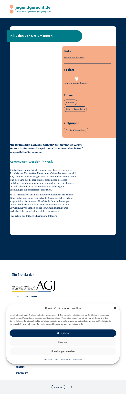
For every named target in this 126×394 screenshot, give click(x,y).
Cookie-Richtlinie (50, 359)
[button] (114, 308)
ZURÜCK (58, 387)
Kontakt (19, 367)
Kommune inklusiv (74, 58)
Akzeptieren (62, 333)
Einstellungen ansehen (63, 351)
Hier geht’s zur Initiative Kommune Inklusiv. (33, 215)
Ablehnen (63, 342)
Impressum (78, 359)
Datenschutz (65, 359)
